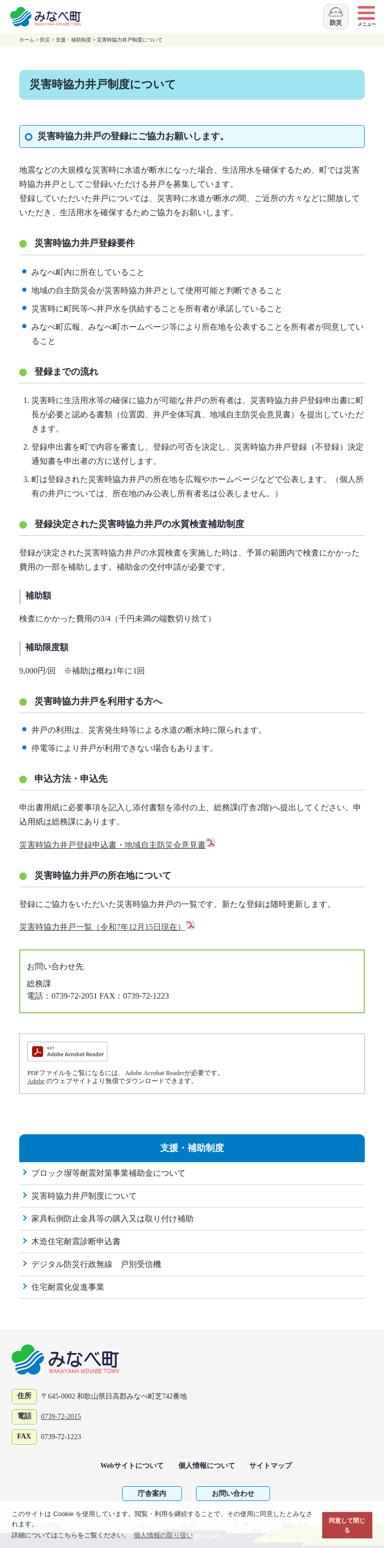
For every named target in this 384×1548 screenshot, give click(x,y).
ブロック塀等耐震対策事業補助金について (108, 1173)
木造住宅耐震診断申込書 (76, 1241)
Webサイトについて (132, 1466)
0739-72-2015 (61, 1416)
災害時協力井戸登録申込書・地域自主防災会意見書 (117, 845)
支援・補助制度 (73, 40)
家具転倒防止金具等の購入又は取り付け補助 (112, 1218)
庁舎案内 (152, 1493)
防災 (45, 40)
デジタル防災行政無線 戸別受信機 (96, 1264)
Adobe (36, 1081)
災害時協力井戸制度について (84, 1196)
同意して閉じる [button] (347, 1525)
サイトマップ (270, 1466)
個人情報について (206, 1466)
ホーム (26, 40)
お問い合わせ (233, 1493)
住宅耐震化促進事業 (67, 1287)
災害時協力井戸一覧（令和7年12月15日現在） (107, 927)
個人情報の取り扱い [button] (163, 1535)
